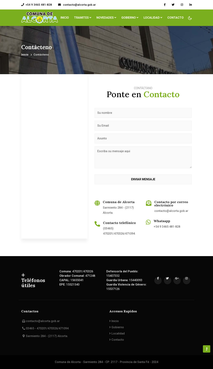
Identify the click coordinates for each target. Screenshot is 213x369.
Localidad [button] (153, 17)
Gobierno (116, 327)
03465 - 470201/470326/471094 (45, 328)
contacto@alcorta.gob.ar (79, 4)
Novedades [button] (106, 17)
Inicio (65, 17)
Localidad (117, 333)
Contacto (175, 17)
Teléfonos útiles (33, 281)
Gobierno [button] (129, 17)
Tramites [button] (82, 17)
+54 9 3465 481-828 (38, 4)
